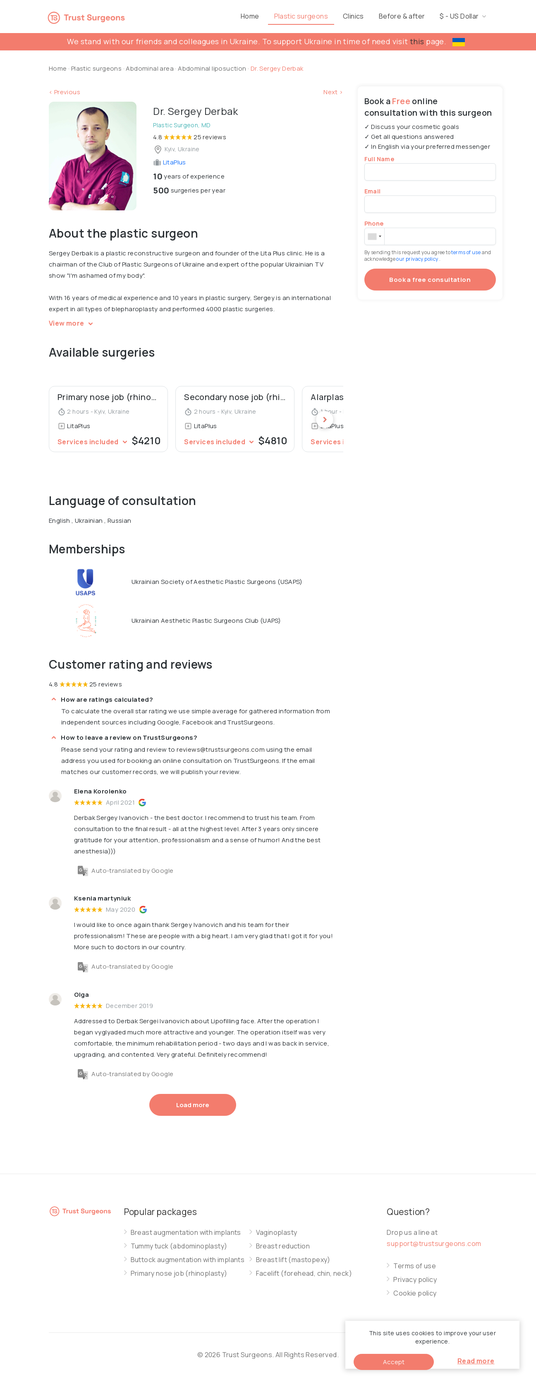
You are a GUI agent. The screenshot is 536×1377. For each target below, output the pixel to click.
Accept (393, 1362)
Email (372, 191)
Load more (192, 1105)
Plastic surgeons (334, 16)
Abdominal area (150, 68)
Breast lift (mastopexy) (293, 1260)
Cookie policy (414, 1293)
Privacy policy (415, 1279)
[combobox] (374, 236)
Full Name (379, 159)
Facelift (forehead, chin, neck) (304, 1273)
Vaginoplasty (276, 1232)
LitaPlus (169, 162)
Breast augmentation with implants (186, 1232)
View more (72, 323)
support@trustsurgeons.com (434, 1243)
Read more (476, 1360)
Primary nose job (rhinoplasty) (179, 1273)
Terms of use (414, 1266)
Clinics (386, 16)
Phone (374, 223)
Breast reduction (283, 1246)
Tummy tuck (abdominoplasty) (179, 1246)
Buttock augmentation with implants (188, 1260)
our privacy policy (417, 258)
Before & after (435, 16)
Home (283, 16)
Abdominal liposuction (213, 68)
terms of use (466, 252)
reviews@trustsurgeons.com (221, 749)
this (417, 41)
